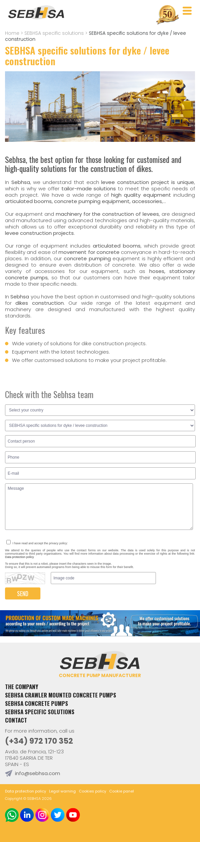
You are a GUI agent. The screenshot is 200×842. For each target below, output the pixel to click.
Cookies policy (92, 791)
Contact (16, 720)
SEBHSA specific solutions (54, 33)
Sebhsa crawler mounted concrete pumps (60, 695)
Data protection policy (19, 557)
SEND (22, 593)
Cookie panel (121, 791)
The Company (21, 686)
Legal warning (62, 791)
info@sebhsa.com (37, 773)
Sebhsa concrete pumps (36, 703)
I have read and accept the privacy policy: (37, 543)
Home (12, 33)
